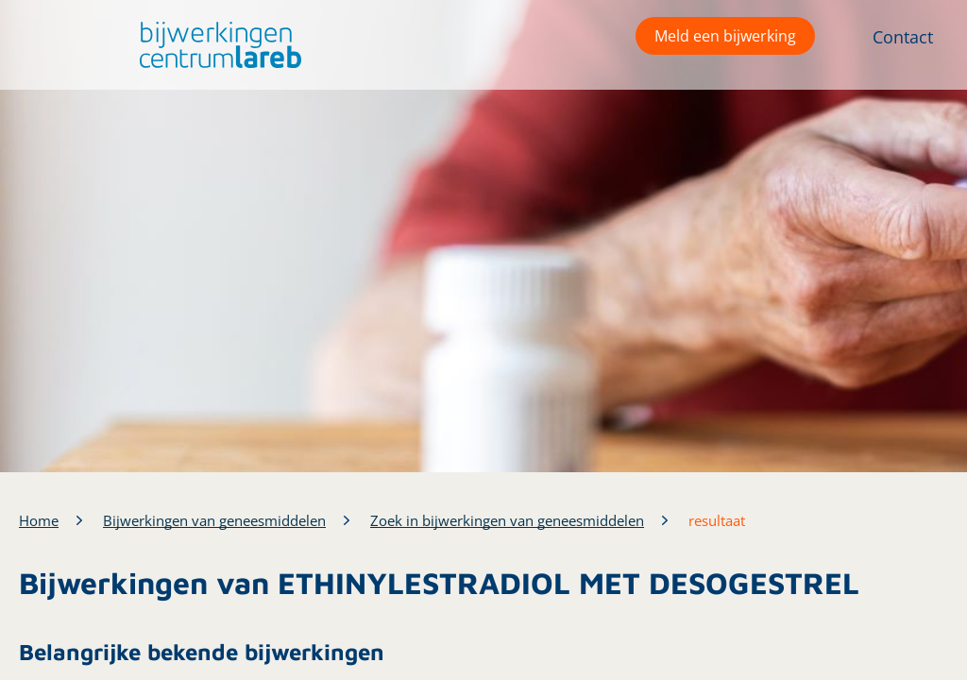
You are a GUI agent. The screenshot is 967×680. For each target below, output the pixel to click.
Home (39, 520)
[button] (215, 45)
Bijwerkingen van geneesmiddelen (214, 520)
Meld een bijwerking (725, 36)
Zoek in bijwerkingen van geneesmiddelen (507, 520)
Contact (903, 37)
